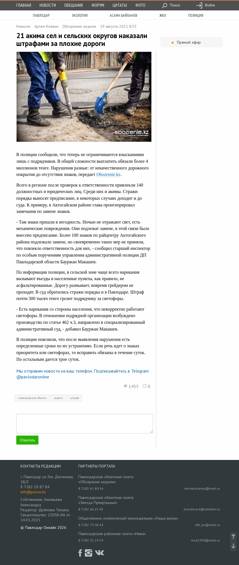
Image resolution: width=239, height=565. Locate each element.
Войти (205, 5)
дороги (58, 398)
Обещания (73, 5)
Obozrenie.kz (108, 174)
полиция (195, 15)
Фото (140, 5)
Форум (98, 5)
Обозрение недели (79, 26)
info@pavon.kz (33, 491)
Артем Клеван (46, 26)
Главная (23, 5)
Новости (48, 5)
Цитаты (120, 5)
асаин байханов (123, 15)
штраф (74, 398)
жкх (163, 15)
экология (80, 15)
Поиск (171, 5)
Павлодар (41, 15)
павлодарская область (32, 398)
